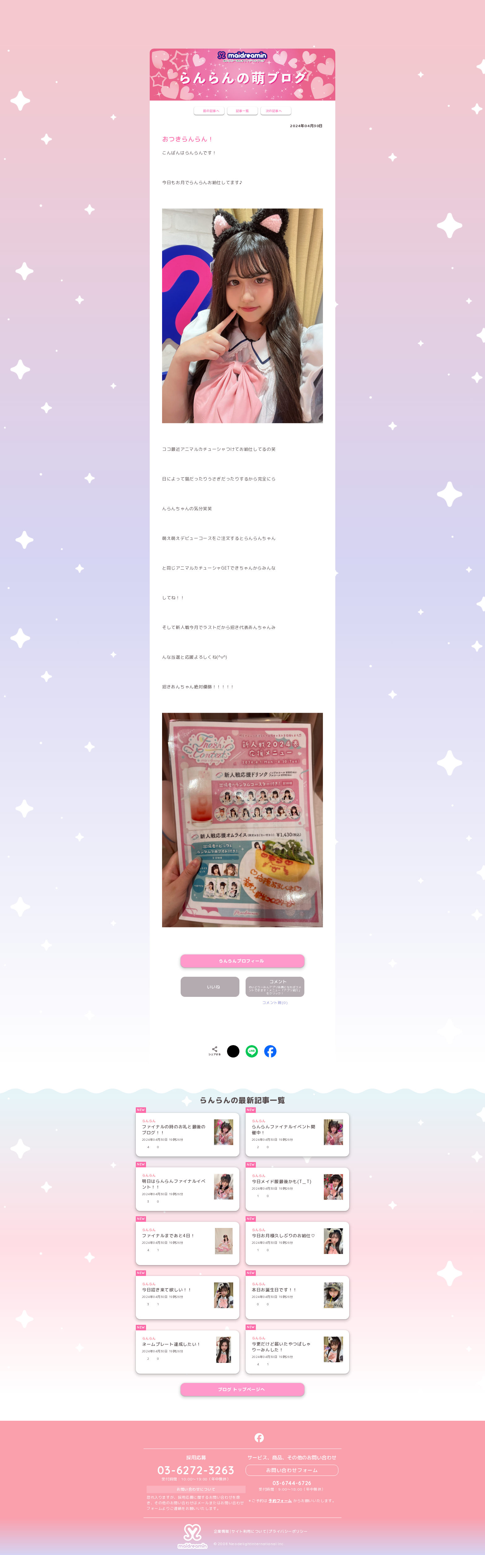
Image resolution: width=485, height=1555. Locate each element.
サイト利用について (248, 1531)
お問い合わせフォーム (292, 1470)
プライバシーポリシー (287, 1531)
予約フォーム (280, 1500)
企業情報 (221, 1531)
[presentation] (242, 1024)
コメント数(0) (275, 1002)
